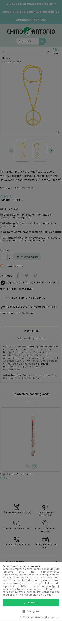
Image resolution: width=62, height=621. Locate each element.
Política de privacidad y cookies (39, 617)
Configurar (31, 611)
